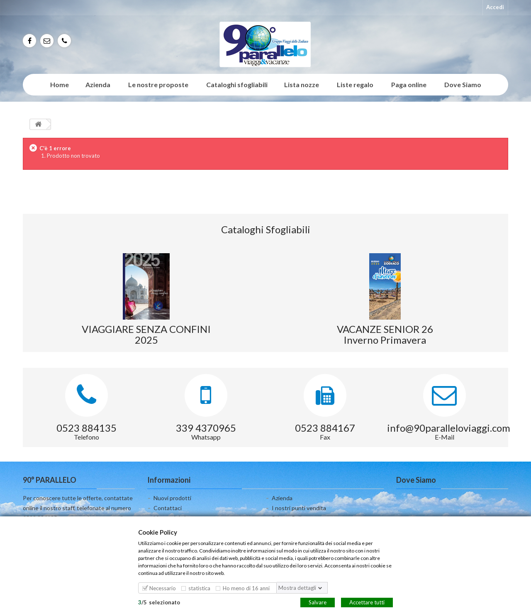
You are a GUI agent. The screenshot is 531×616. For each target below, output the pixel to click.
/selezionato (159, 602)
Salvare (317, 602)
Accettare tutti (367, 602)
